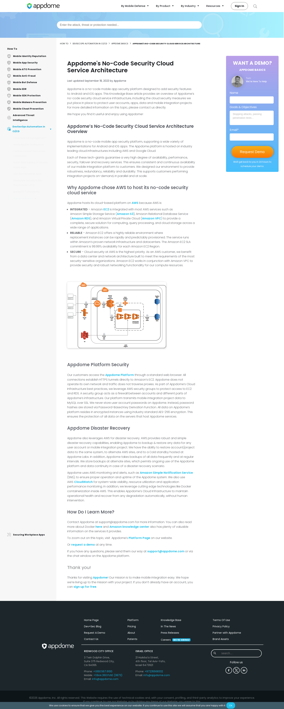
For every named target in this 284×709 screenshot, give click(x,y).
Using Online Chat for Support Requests (32, 272)
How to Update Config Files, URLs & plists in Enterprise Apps (32, 312)
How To (12, 49)
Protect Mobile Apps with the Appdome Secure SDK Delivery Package (32, 516)
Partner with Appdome (227, 633)
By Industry (190, 6)
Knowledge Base (171, 620)
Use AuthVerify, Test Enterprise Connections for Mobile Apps (32, 347)
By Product (165, 6)
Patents (132, 639)
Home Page (91, 620)
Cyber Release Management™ (30, 138)
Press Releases (170, 633)
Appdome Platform (119, 375)
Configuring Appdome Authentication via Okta (29, 412)
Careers (176, 640)
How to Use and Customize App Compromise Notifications (33, 435)
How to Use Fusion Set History (32, 419)
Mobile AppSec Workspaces (28, 144)
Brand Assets (221, 639)
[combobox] (129, 25)
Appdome (100, 577)
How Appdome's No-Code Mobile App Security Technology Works (30, 235)
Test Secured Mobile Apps (27, 173)
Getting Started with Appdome (33, 265)
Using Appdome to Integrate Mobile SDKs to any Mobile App (32, 224)
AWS (135, 203)
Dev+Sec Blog (92, 626)
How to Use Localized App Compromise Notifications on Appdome (32, 473)
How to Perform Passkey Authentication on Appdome (31, 453)
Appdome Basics (23, 198)
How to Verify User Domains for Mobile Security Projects (32, 365)
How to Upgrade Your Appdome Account (33, 294)
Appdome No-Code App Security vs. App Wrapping (30, 303)
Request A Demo (94, 633)
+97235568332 (154, 671)
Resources (215, 6)
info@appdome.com (105, 679)
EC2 (106, 209)
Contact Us (91, 639)
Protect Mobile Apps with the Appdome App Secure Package (33, 380)
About (131, 633)
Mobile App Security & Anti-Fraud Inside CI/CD (28, 183)
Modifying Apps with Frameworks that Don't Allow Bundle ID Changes (31, 256)
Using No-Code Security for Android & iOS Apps (31, 206)
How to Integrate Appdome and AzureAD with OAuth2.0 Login (33, 426)
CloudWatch (83, 482)
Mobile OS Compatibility (26, 191)
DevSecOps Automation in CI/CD (90, 43)
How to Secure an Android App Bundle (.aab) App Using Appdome (33, 504)
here (98, 527)
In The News (168, 626)
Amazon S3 (125, 214)
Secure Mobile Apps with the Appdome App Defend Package (33, 398)
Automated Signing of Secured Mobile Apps (30, 165)
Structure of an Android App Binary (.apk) (31, 493)
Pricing (132, 626)
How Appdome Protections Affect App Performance (30, 444)
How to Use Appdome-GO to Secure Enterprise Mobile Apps (32, 338)
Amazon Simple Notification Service (166, 473)
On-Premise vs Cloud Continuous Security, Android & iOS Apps (33, 283)
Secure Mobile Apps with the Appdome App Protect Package (33, 389)
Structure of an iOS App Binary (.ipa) (32, 484)
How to (64, 43)
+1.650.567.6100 (102, 671)
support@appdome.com (165, 551)
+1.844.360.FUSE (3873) (107, 675)
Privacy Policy (221, 626)
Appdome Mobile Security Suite (33, 405)
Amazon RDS (80, 218)
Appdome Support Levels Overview (29, 527)
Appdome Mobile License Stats (33, 372)
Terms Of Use (221, 620)
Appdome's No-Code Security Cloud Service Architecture (32, 215)
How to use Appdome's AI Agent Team (33, 462)
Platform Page (139, 538)
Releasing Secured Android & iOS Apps (32, 329)
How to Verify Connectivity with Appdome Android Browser (33, 356)
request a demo (83, 545)
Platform (133, 620)
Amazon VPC (151, 218)
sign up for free (85, 587)
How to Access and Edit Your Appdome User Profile (31, 321)
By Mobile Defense (135, 6)
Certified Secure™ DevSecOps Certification (29, 153)
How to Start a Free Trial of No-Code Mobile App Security (32, 245)
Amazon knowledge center (129, 527)
